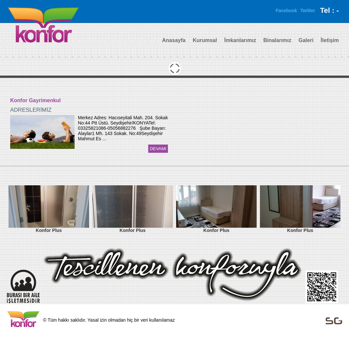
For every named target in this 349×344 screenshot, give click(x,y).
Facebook (286, 10)
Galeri (306, 40)
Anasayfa (173, 40)
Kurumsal (205, 40)
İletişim (330, 40)
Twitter (307, 10)
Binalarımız (277, 40)
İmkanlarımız (240, 40)
